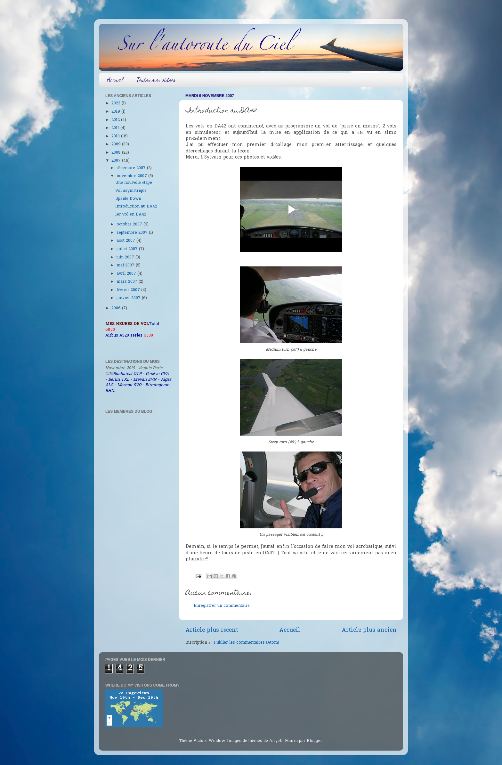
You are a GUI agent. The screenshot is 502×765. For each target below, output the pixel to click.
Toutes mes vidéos (155, 80)
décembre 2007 (132, 168)
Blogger (314, 741)
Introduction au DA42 (136, 206)
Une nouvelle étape (133, 183)
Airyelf (276, 741)
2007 (116, 161)
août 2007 (126, 241)
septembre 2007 (133, 233)
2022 (116, 103)
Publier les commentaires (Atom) (246, 643)
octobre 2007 (130, 224)
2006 (116, 308)
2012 (116, 120)
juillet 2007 (128, 249)
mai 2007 (126, 265)
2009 (116, 144)
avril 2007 (127, 274)
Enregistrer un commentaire (222, 606)
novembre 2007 (132, 176)
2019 (116, 112)
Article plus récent (211, 630)
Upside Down (128, 199)
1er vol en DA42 (130, 214)
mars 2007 (128, 282)
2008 (116, 153)
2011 (115, 128)
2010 (116, 136)
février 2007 (129, 290)
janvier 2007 (129, 298)
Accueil (115, 80)
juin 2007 (126, 257)
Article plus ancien (369, 630)
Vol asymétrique (131, 191)
